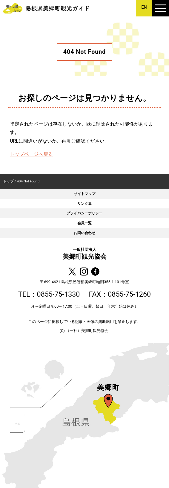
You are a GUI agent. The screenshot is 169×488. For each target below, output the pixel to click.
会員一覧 (84, 223)
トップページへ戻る (31, 154)
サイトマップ (84, 193)
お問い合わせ (84, 233)
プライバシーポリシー (84, 213)
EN (144, 7)
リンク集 (84, 203)
